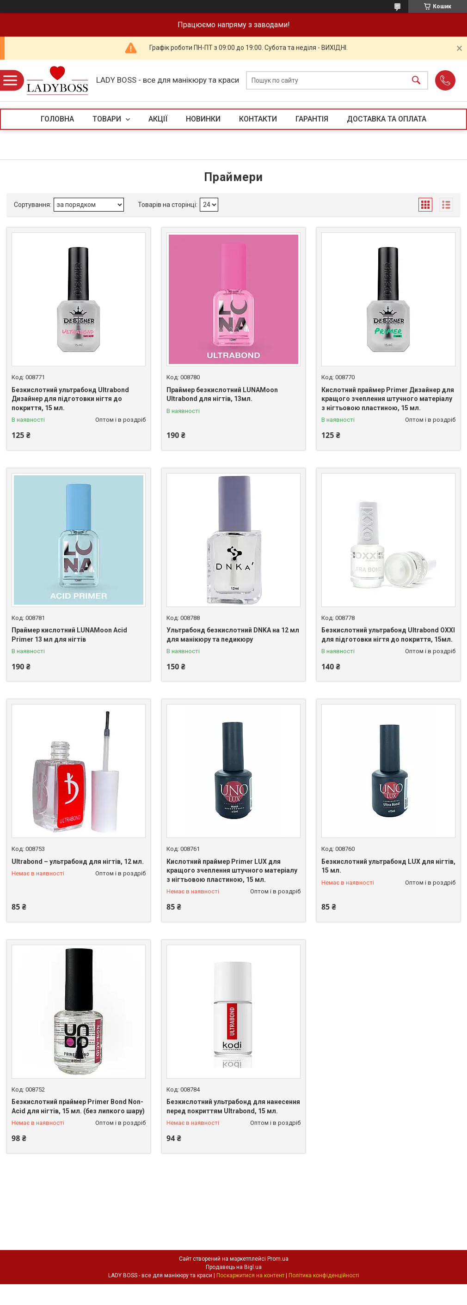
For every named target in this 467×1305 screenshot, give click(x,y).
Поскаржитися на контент (250, 1275)
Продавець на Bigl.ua (234, 1267)
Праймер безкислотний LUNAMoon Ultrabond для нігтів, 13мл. (222, 394)
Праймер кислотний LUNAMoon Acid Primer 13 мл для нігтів (69, 634)
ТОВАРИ (107, 119)
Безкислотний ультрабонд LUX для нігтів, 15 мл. (388, 866)
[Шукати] (416, 80)
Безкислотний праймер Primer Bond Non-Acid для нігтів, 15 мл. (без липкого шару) (78, 1106)
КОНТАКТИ (258, 119)
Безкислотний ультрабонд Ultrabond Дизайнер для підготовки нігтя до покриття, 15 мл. (70, 399)
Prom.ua (278, 1259)
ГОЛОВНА (57, 119)
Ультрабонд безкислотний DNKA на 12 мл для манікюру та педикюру (232, 634)
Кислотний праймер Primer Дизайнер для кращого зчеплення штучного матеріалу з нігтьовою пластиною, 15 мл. (387, 399)
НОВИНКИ (203, 119)
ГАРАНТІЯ (311, 119)
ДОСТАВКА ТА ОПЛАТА (386, 119)
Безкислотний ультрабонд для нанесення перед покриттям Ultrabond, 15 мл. (233, 1106)
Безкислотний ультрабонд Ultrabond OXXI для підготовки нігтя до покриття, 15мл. (388, 634)
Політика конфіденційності (324, 1275)
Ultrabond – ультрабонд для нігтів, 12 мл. (78, 861)
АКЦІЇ (157, 119)
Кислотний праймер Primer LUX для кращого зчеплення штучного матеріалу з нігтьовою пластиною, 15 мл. (231, 870)
